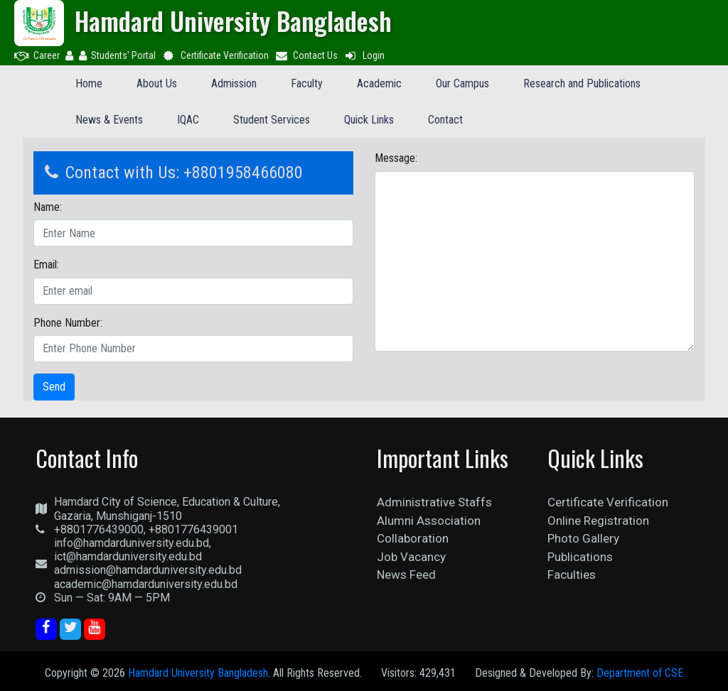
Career (37, 55)
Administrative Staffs (434, 502)
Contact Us (306, 55)
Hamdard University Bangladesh (198, 673)
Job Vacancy (411, 557)
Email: (46, 264)
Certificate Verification (215, 55)
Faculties (571, 574)
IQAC (188, 119)
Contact (445, 119)
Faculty (307, 83)
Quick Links (369, 119)
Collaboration (413, 538)
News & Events (109, 119)
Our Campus (462, 83)
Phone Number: (67, 323)
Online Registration (598, 520)
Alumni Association (429, 520)
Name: (47, 207)
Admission (234, 83)
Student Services (271, 119)
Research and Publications (582, 83)
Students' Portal (117, 55)
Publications (580, 557)
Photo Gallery (583, 538)
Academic (379, 83)
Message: (396, 158)
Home (88, 83)
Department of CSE (639, 673)
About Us (156, 83)
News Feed (406, 574)
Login (364, 55)
